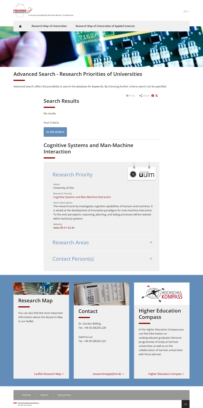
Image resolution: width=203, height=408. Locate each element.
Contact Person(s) (73, 258)
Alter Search (55, 132)
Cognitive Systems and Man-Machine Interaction (82, 197)
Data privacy (64, 394)
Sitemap (26, 394)
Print (131, 95)
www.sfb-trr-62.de (64, 227)
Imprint (44, 394)
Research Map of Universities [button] (49, 26)
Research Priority (72, 174)
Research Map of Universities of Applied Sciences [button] (105, 26)
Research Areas (70, 242)
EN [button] (186, 11)
